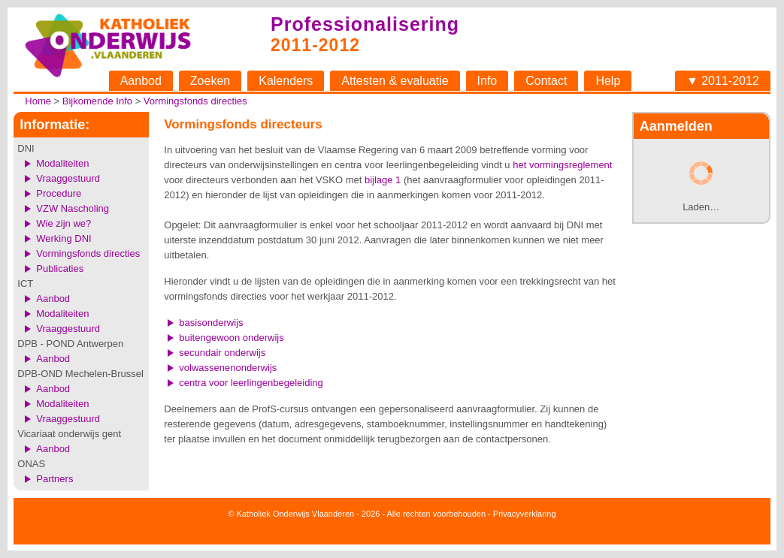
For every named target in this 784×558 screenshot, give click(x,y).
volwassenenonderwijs (228, 367)
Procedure (58, 193)
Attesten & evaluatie (394, 80)
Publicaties (59, 268)
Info (487, 80)
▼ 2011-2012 (722, 80)
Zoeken (210, 80)
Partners (54, 478)
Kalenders (286, 80)
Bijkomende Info (97, 101)
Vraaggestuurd (68, 178)
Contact (546, 80)
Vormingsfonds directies (195, 101)
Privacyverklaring (524, 513)
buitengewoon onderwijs (231, 337)
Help (607, 80)
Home (38, 101)
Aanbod (141, 80)
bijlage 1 (383, 179)
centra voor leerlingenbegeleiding (251, 382)
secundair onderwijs (222, 352)
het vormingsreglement (562, 164)
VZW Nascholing (72, 208)
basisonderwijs (211, 322)
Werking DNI (63, 238)
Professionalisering (365, 24)
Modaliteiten (62, 163)
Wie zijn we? (63, 223)
